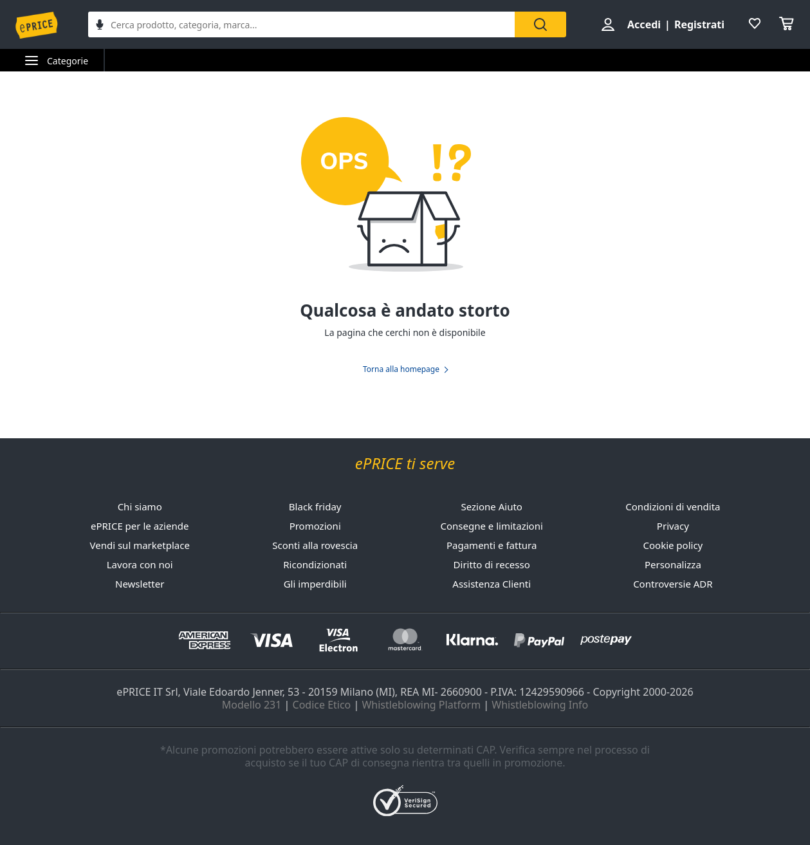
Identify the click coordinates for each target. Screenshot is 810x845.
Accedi (644, 24)
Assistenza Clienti (491, 583)
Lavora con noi (140, 564)
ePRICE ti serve (405, 464)
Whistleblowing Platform (421, 705)
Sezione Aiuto (491, 506)
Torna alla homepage (401, 369)
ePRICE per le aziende (140, 525)
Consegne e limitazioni (492, 525)
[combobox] (301, 24)
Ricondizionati (315, 564)
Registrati (699, 24)
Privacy (673, 525)
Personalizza (673, 564)
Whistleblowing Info (540, 705)
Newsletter (139, 583)
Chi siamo (140, 506)
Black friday (315, 506)
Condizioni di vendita (672, 506)
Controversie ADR (672, 583)
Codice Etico (322, 705)
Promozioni (315, 525)
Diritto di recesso (492, 564)
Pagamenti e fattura (491, 545)
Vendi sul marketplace (140, 545)
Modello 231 (252, 705)
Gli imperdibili (315, 583)
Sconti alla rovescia (315, 545)
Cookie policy (673, 545)
